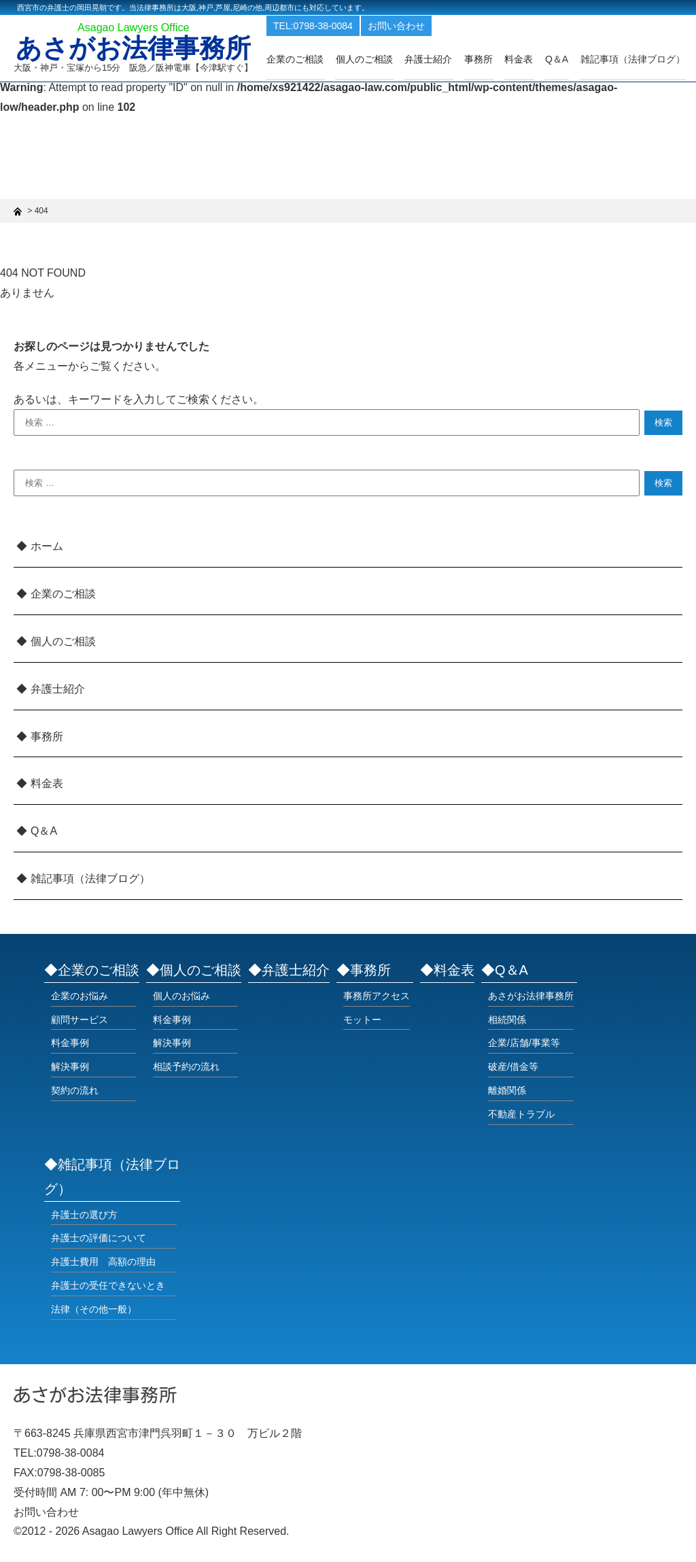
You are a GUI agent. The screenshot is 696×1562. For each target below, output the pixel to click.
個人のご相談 (373, 59)
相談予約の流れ (186, 1066)
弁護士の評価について (98, 1237)
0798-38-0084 (71, 1453)
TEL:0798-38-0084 (325, 25)
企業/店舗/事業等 (524, 1042)
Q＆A (44, 831)
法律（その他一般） (94, 1309)
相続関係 (507, 1019)
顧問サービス (79, 1019)
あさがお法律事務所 (137, 49)
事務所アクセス (376, 995)
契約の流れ (75, 1090)
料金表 (523, 59)
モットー (362, 1019)
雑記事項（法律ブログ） (633, 59)
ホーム (47, 546)
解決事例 (70, 1066)
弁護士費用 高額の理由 (103, 1261)
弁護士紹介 (436, 59)
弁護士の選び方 (84, 1214)
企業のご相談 (306, 59)
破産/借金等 (513, 1066)
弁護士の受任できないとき (108, 1285)
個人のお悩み (181, 995)
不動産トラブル (521, 1114)
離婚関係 (507, 1090)
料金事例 (70, 1042)
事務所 (484, 59)
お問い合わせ (408, 25)
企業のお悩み (79, 995)
